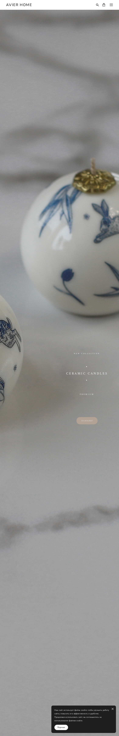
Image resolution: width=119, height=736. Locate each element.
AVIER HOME (19, 5)
